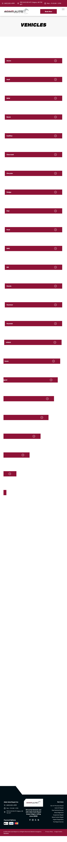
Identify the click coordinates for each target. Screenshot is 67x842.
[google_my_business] (38, 820)
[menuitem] (48, 832)
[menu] (63, 9)
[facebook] (30, 820)
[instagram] (33, 820)
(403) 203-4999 (9, 3)
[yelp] (35, 820)
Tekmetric (6, 833)
